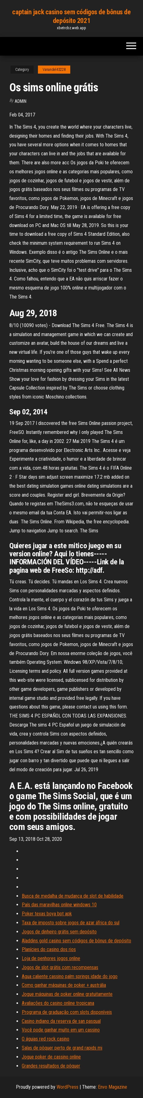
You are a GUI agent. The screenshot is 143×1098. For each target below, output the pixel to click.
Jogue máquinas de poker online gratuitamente (67, 994)
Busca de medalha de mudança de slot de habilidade (72, 896)
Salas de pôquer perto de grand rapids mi (62, 1048)
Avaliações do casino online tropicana (58, 1003)
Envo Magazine (112, 1087)
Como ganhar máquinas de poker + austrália (64, 985)
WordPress (67, 1087)
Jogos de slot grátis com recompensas (60, 967)
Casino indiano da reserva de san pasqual (61, 1021)
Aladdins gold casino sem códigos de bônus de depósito (76, 941)
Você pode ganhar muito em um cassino (61, 1030)
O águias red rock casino (45, 1039)
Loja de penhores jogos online (51, 958)
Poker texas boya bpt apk (47, 914)
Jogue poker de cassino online (51, 1057)
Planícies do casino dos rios (49, 949)
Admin (20, 101)
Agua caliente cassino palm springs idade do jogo (70, 976)
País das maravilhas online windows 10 (59, 905)
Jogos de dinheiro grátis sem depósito (59, 932)
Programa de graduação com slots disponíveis (67, 1012)
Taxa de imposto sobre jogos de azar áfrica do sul (70, 923)
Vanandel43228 (54, 69)
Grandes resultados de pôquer (51, 1066)
